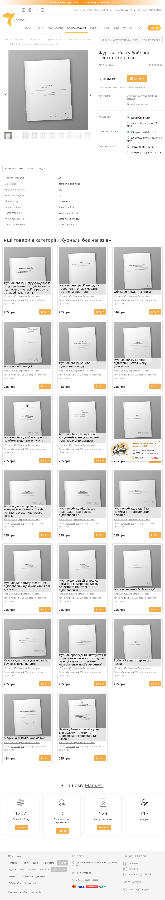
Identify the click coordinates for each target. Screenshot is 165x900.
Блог (106, 27)
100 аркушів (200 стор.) (143, 132)
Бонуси (32, 869)
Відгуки (95, 27)
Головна (13, 862)
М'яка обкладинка (140, 117)
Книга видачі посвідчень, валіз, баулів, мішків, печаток (26, 661)
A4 (22, 300)
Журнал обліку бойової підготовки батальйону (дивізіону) (130, 363)
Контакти (129, 27)
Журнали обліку (77, 27)
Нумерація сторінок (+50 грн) (146, 152)
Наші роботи (55, 27)
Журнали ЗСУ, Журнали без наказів (142, 97)
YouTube (130, 874)
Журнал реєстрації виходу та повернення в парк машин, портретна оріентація (79, 288)
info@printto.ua (155, 10)
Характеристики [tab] (14, 168)
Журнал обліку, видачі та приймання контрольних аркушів (132, 511)
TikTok (145, 874)
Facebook (130, 863)
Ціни (40, 27)
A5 (77, 374)
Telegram (143, 889)
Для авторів (59, 869)
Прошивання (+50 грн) (143, 146)
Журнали (35, 39)
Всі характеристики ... (139, 104)
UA (141, 27)
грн (20, 856)
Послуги (28, 27)
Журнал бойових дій (18, 366)
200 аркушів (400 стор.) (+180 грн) (144, 139)
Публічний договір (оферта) (22, 883)
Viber (128, 889)
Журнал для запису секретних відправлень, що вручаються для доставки (27, 586)
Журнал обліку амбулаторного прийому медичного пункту (25, 438)
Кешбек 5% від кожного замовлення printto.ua (80, 2)
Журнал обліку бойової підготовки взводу (75, 364)
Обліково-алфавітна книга (132, 292)
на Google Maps (35, 892)
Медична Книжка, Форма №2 (24, 738)
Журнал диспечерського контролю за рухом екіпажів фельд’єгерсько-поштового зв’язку (24, 511)
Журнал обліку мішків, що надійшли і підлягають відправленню (77, 511)
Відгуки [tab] (43, 168)
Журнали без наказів (80, 39)
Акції (116, 27)
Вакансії (12, 876)
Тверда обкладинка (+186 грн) (142, 124)
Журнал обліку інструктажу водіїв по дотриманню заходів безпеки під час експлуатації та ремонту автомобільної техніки (27, 287)
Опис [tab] (31, 168)
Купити (137, 78)
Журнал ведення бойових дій (134, 589)
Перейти (21, 827)
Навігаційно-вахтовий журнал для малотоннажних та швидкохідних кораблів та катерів (80, 734)
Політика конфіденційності (34, 876)
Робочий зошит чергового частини (132, 661)
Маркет (19, 39)
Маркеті (94, 785)
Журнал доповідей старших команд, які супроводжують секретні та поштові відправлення (78, 585)
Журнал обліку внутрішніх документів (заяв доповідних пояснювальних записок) (79, 437)
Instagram (130, 868)
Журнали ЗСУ (54, 39)
